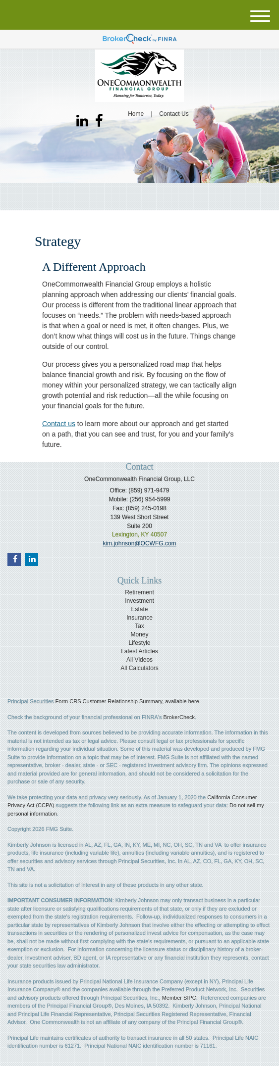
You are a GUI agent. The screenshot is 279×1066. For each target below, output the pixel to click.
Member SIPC (179, 998)
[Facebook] (99, 121)
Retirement (139, 592)
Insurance (139, 617)
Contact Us (173, 113)
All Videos (139, 659)
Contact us (58, 424)
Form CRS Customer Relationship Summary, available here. (128, 701)
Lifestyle (139, 642)
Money (139, 634)
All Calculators (139, 668)
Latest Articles (139, 651)
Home (136, 113)
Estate (139, 609)
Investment (139, 600)
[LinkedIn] (82, 121)
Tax (139, 626)
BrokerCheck (179, 717)
